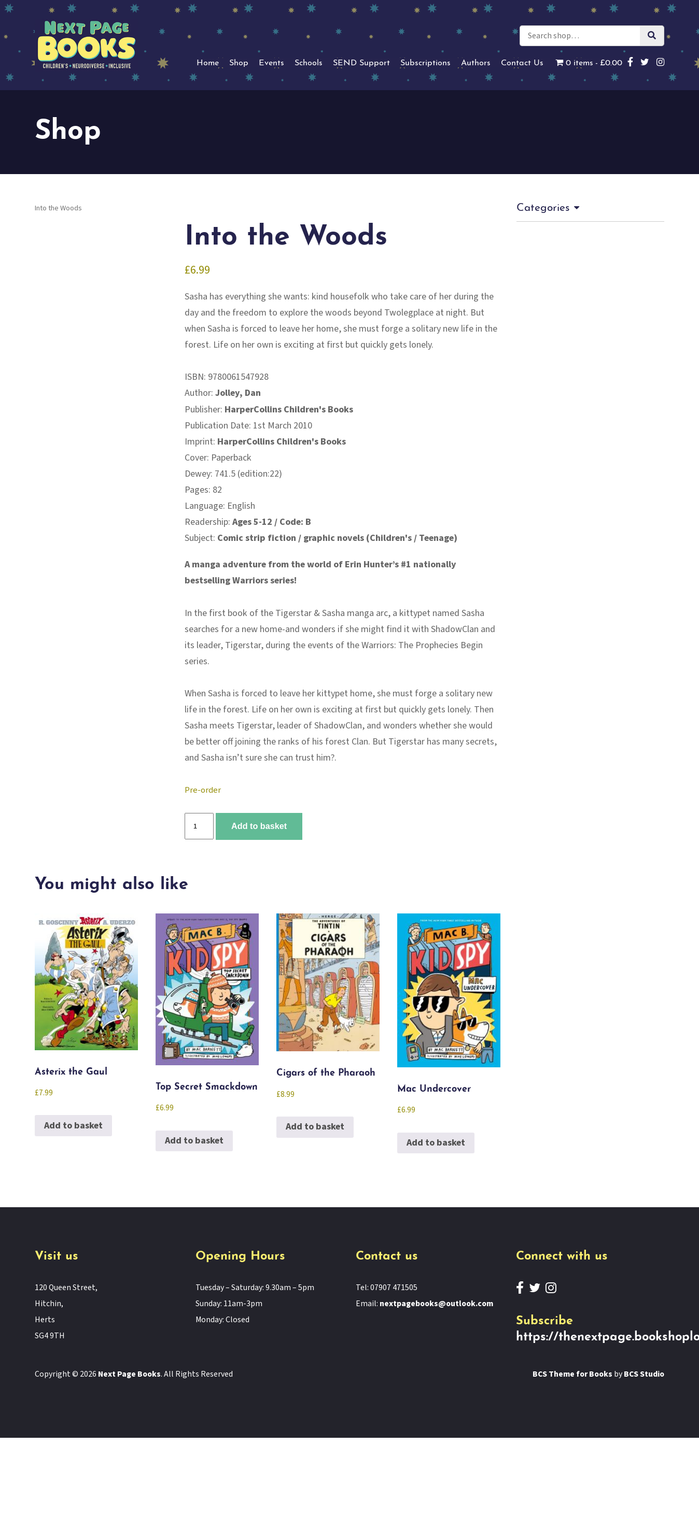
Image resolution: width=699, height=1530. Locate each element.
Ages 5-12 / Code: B (271, 522)
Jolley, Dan (238, 393)
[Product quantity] (199, 826)
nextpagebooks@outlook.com (436, 1303)
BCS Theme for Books (572, 1374)
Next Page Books (129, 1374)
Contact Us (522, 63)
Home (208, 63)
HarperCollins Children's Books (289, 409)
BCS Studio (644, 1374)
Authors (476, 63)
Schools (309, 63)
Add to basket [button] (73, 1125)
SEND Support (361, 63)
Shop (238, 63)
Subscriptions (425, 63)
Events (271, 63)
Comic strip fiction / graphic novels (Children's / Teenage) (337, 538)
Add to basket (259, 826)
